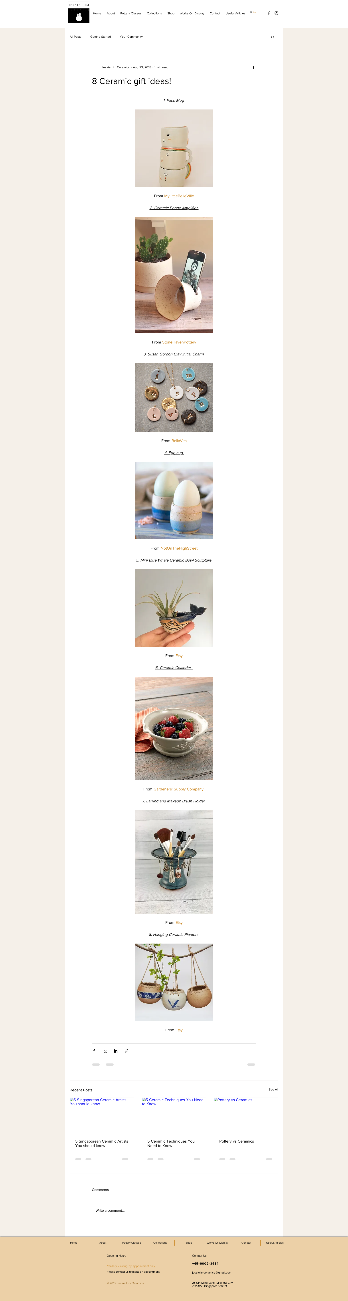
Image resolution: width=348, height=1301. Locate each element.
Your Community (131, 36)
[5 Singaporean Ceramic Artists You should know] (102, 1116)
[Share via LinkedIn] (116, 1051)
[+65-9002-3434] (208, 1263)
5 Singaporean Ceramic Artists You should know (101, 1143)
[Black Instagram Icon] (276, 13)
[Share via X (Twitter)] (105, 1051)
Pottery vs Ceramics (236, 1141)
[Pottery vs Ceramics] (246, 1116)
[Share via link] (127, 1051)
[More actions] (253, 67)
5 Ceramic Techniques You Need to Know (171, 1143)
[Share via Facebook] (94, 1051)
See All (273, 1089)
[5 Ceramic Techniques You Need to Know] (174, 1116)
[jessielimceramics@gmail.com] (219, 1272)
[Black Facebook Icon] (269, 13)
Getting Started (100, 36)
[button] (255, 12)
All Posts (75, 36)
